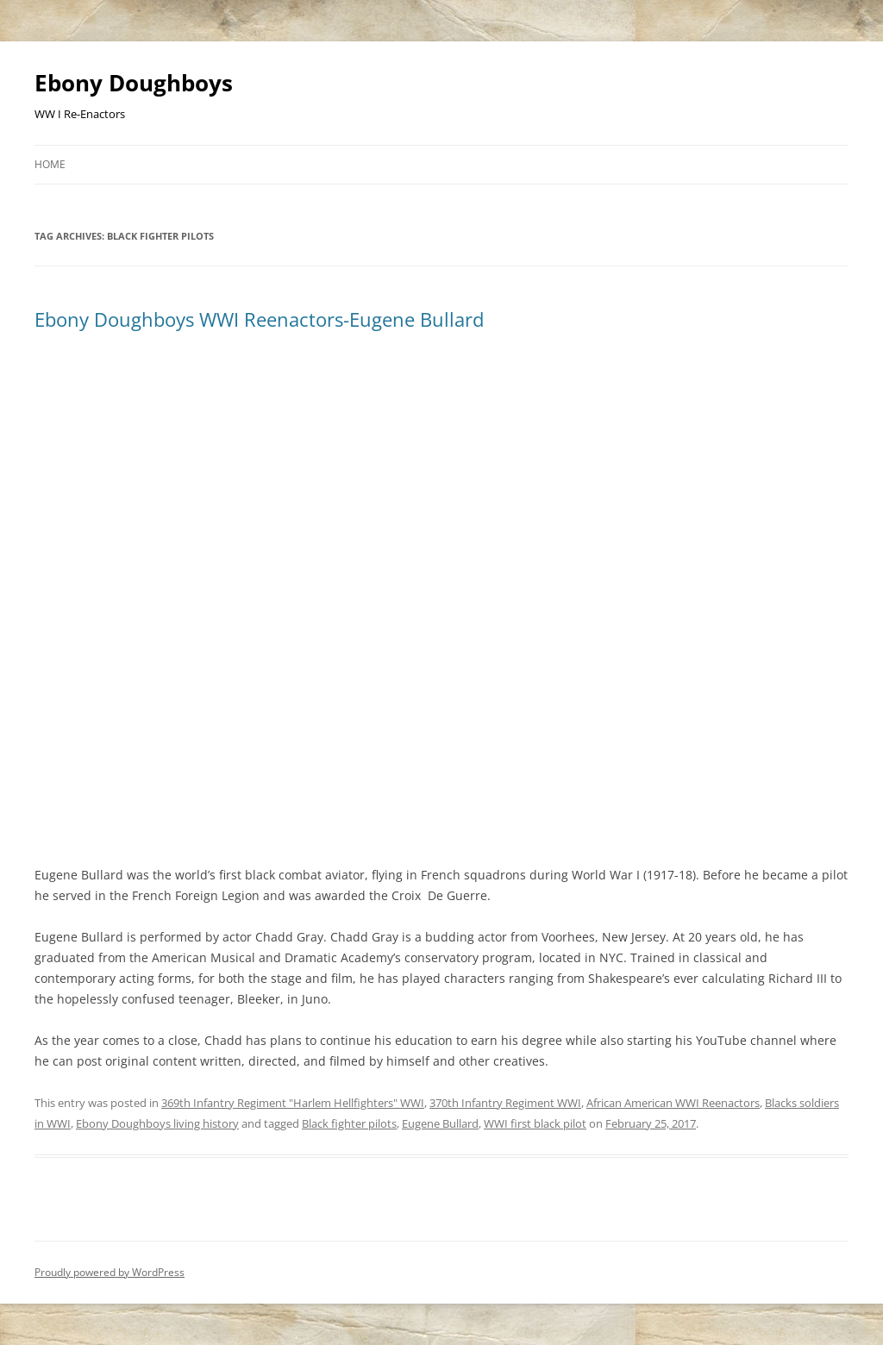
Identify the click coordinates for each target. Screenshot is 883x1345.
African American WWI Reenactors (673, 1102)
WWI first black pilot (535, 1123)
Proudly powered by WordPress (109, 1272)
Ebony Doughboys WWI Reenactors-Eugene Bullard (259, 319)
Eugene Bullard (440, 1123)
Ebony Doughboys (133, 82)
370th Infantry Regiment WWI (505, 1102)
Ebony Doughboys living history (157, 1123)
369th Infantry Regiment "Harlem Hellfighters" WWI (292, 1102)
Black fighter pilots (349, 1123)
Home (50, 164)
